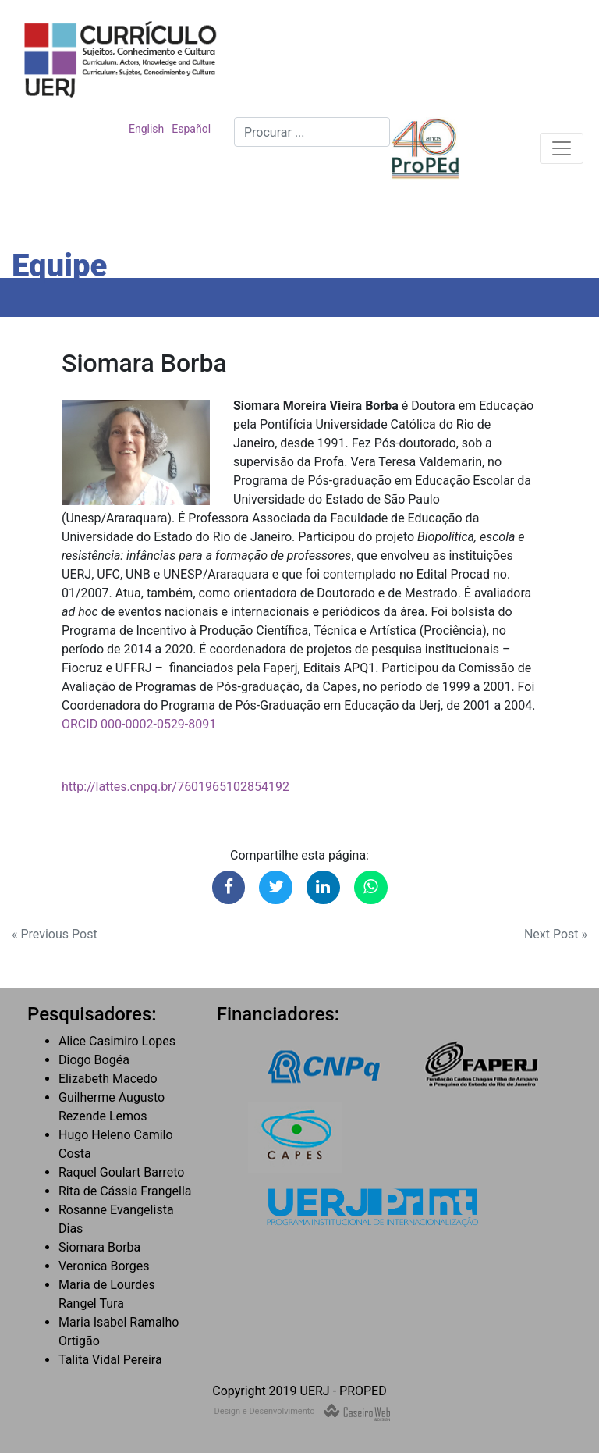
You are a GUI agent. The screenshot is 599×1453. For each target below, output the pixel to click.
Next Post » (555, 934)
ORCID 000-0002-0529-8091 (139, 724)
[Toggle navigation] (561, 148)
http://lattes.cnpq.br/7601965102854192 (175, 786)
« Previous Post (54, 934)
